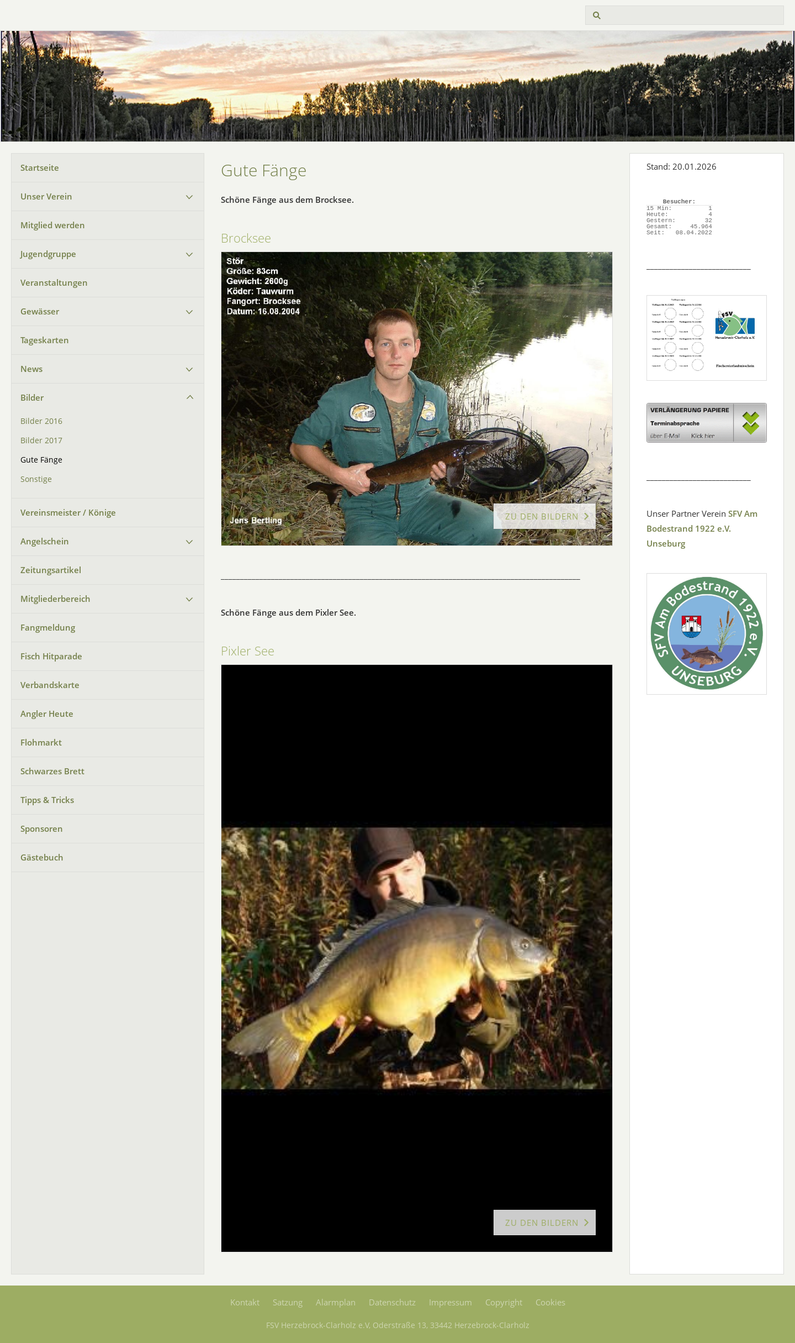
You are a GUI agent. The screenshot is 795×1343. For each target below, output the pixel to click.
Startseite (39, 167)
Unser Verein (46, 196)
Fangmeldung (47, 627)
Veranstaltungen (54, 282)
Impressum (450, 1302)
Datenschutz (392, 1302)
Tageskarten (44, 339)
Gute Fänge (41, 460)
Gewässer (39, 311)
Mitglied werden (52, 224)
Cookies (550, 1302)
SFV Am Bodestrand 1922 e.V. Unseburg (701, 528)
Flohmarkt (41, 742)
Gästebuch (41, 857)
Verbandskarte (50, 684)
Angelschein (44, 541)
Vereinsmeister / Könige (68, 512)
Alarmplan (336, 1302)
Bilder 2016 (41, 421)
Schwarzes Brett (52, 771)
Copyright (503, 1302)
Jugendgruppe (48, 253)
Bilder (32, 397)
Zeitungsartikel (50, 569)
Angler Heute (46, 713)
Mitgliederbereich (55, 598)
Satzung (288, 1302)
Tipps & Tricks (47, 799)
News (31, 368)
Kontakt (244, 1302)
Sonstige (36, 479)
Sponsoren (41, 828)
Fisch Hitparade (51, 656)
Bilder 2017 (41, 440)
